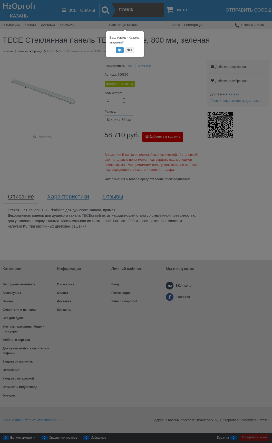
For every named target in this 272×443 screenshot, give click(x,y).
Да (120, 50)
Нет (129, 50)
